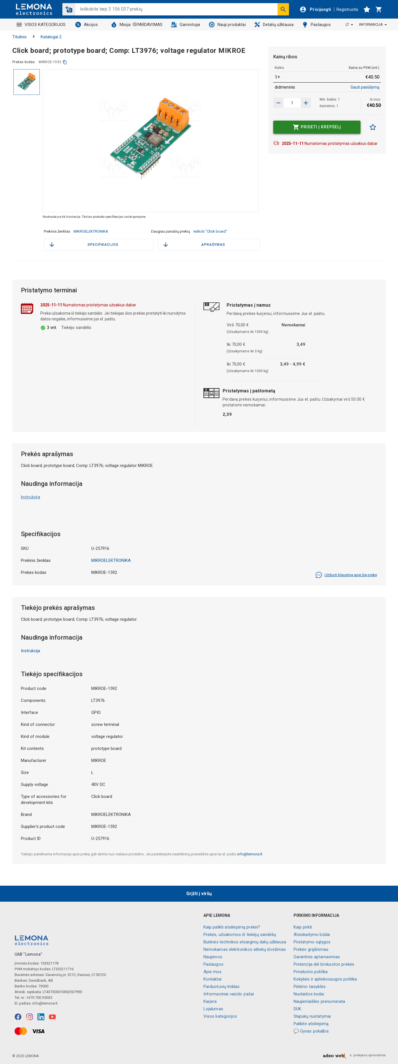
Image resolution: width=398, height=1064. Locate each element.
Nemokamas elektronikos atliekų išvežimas (244, 949)
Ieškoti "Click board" (210, 231)
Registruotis (347, 9)
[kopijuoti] (65, 62)
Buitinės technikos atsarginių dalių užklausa (244, 942)
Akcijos (86, 24)
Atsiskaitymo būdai (312, 934)
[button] (68, 9)
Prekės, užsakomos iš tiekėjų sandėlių (239, 934)
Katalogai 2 (51, 36)
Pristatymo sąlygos (312, 942)
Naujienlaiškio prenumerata (319, 1001)
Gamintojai (185, 24)
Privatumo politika (311, 971)
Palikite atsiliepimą (311, 1023)
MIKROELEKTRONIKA (91, 231)
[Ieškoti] (283, 9)
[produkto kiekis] (292, 103)
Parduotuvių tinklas (221, 986)
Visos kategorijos (220, 1016)
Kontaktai (212, 979)
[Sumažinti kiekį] (306, 103)
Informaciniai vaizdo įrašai (228, 994)
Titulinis (19, 36)
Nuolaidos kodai (309, 994)
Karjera (210, 1001)
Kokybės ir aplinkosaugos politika (325, 979)
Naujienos (212, 956)
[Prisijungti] (315, 9)
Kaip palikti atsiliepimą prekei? (231, 927)
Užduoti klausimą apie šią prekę (346, 575)
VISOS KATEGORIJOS (41, 24)
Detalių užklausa (274, 24)
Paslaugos (316, 24)
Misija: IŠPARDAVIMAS (137, 24)
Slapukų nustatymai (312, 1016)
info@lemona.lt (249, 854)
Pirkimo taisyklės (310, 986)
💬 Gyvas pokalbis (311, 1031)
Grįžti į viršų (199, 893)
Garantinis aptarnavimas (317, 956)
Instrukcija (30, 497)
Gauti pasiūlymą (365, 87)
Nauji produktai (227, 24)
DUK (297, 1008)
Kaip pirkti (303, 927)
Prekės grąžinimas (311, 949)
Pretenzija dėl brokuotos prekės (324, 964)
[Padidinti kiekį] (278, 103)
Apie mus (212, 971)
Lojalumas (213, 1008)
